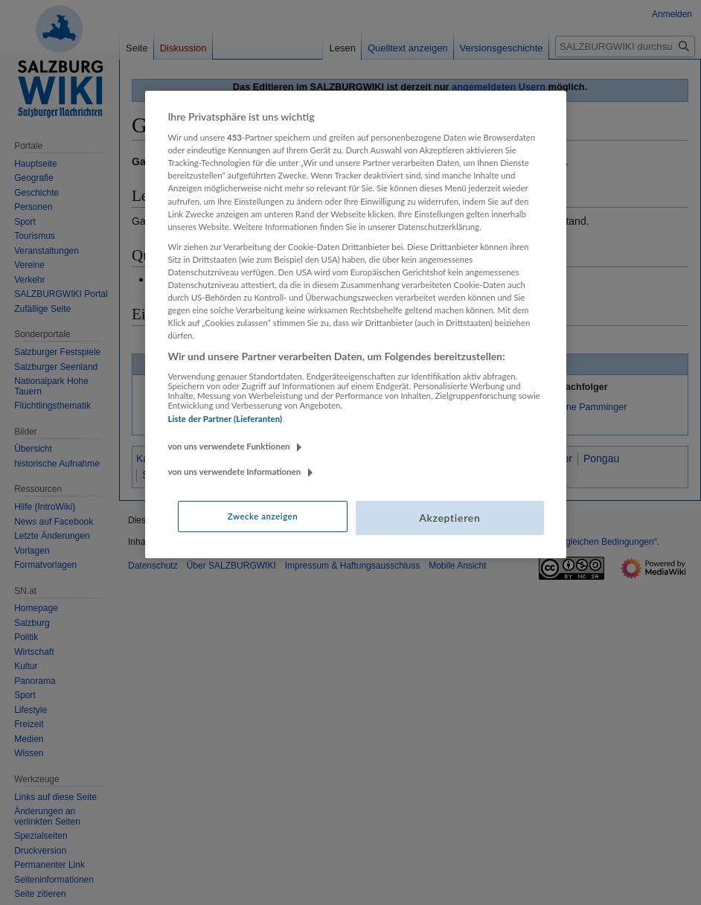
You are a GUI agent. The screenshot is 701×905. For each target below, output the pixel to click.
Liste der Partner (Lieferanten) (224, 418)
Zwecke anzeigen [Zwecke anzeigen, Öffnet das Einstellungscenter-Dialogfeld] (263, 516)
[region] (355, 324)
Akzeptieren (449, 517)
